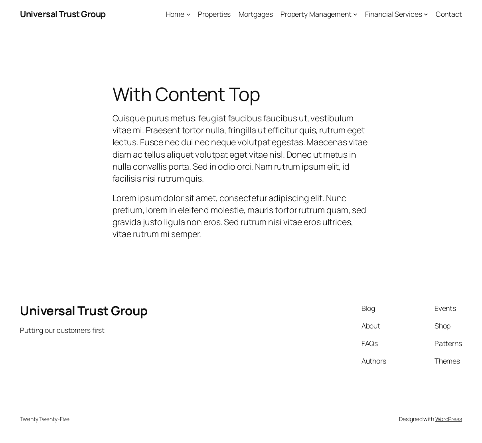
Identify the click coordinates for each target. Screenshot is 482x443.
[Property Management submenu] (355, 14)
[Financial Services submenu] (426, 14)
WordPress (448, 419)
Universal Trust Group (63, 14)
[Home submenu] (188, 14)
